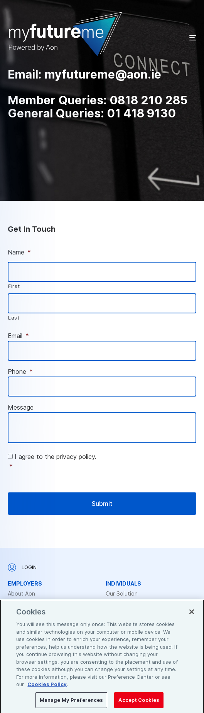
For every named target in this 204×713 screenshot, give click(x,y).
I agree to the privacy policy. (102, 462)
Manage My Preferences (71, 702)
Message (21, 407)
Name (19, 252)
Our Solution (122, 594)
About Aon (21, 594)
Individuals (123, 584)
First (14, 286)
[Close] (191, 614)
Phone (20, 371)
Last (14, 318)
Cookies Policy (47, 686)
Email (18, 336)
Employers (25, 584)
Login (22, 567)
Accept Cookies (138, 702)
